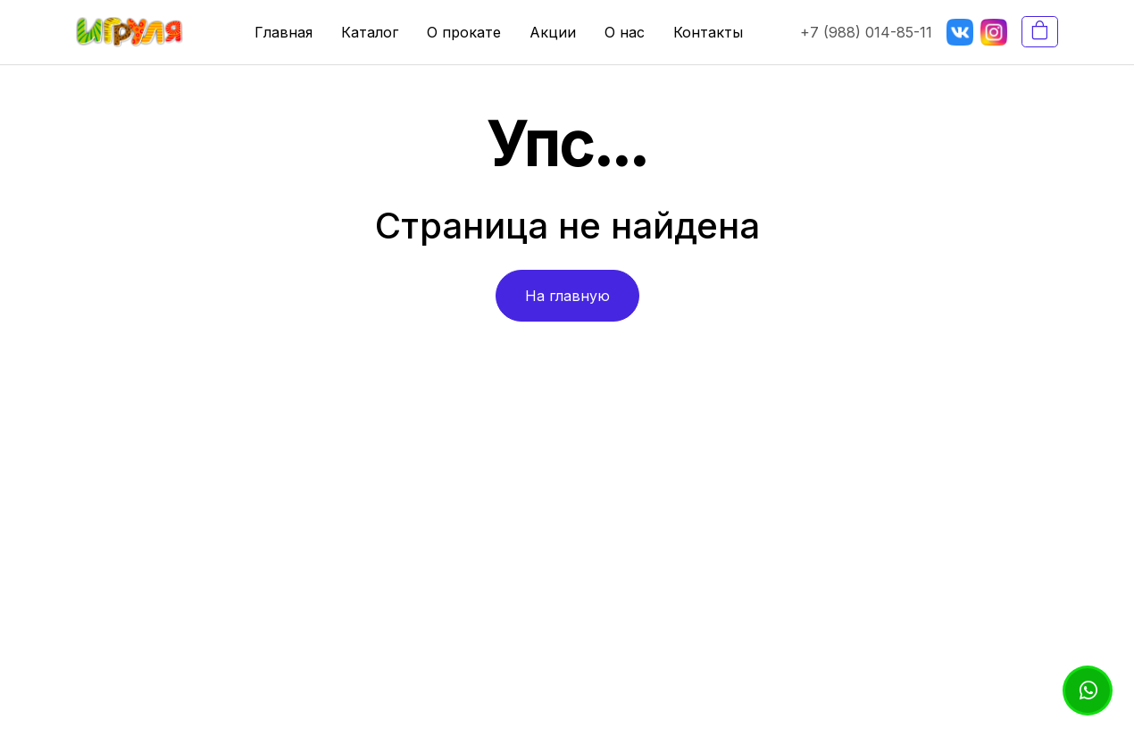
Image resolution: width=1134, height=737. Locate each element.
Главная (283, 32)
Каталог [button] (369, 32)
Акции (552, 32)
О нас (625, 32)
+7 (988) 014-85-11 (866, 32)
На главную (567, 296)
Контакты (708, 32)
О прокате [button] (464, 32)
